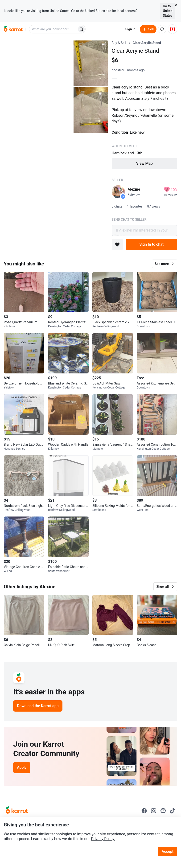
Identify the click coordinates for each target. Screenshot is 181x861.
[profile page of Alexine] (118, 191)
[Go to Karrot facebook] (144, 810)
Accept (167, 851)
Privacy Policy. (103, 839)
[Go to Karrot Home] (17, 810)
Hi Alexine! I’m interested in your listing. (144, 230)
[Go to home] (13, 29)
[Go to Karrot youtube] (163, 810)
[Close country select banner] (176, 5)
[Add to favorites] (117, 244)
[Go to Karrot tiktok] (172, 810)
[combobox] (53, 29)
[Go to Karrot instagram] (153, 810)
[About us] (162, 29)
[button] (164, 264)
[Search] (81, 29)
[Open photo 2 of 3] (91, 63)
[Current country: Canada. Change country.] (172, 29)
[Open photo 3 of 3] (91, 110)
